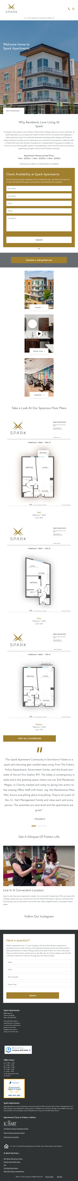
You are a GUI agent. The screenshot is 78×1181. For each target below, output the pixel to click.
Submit (39, 239)
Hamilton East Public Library (12, 1162)
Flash (39, 512)
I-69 (5, 1165)
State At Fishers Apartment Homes (14, 1133)
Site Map (59, 1177)
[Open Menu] (73, 9)
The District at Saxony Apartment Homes (16, 1129)
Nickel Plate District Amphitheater (14, 1171)
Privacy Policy (49, 1177)
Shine (39, 618)
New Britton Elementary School (13, 1159)
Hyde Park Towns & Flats (11, 1137)
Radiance (39, 724)
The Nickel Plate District (11, 1168)
